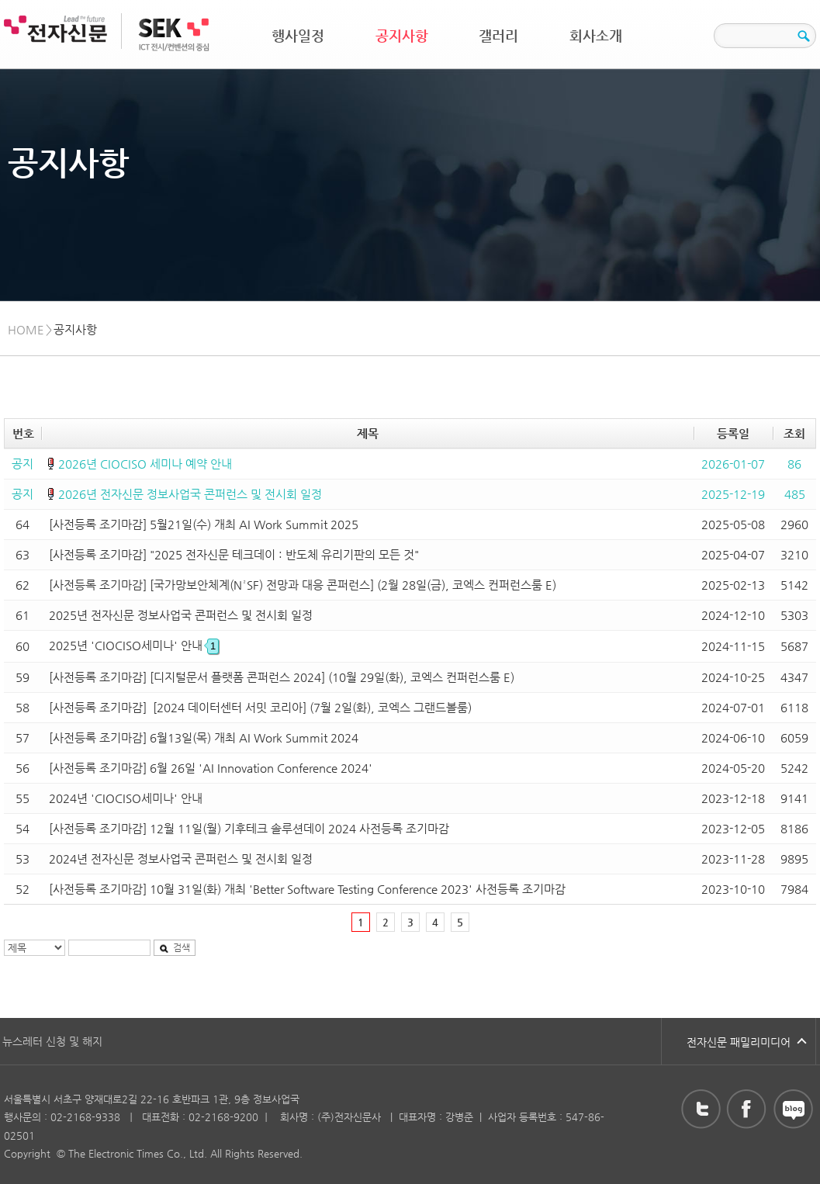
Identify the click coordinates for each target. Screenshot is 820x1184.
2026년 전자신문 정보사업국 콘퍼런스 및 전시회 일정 (190, 493)
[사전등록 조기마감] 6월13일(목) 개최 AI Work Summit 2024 (203, 737)
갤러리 (498, 35)
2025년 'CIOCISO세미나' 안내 (134, 645)
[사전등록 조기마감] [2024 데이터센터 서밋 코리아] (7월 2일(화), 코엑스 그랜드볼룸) (260, 707)
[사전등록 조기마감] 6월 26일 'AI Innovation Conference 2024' (210, 767)
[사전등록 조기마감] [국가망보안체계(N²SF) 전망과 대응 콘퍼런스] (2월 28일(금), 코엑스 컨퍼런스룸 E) (302, 584)
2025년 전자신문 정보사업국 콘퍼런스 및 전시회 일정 (181, 614)
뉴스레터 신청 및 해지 (52, 1041)
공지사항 (401, 35)
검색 (174, 947)
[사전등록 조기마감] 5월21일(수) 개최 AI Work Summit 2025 (203, 524)
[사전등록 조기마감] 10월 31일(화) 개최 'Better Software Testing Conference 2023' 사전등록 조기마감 (307, 888)
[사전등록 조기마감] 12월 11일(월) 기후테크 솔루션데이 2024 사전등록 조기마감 (249, 828)
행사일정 (298, 35)
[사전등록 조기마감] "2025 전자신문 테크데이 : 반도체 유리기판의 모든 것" (234, 554)
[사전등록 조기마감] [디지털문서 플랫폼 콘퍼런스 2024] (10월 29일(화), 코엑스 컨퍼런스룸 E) (281, 677)
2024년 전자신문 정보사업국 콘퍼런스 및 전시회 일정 (181, 858)
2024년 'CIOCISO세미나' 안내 (125, 798)
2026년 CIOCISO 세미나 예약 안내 (145, 463)
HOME (26, 329)
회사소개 (595, 35)
